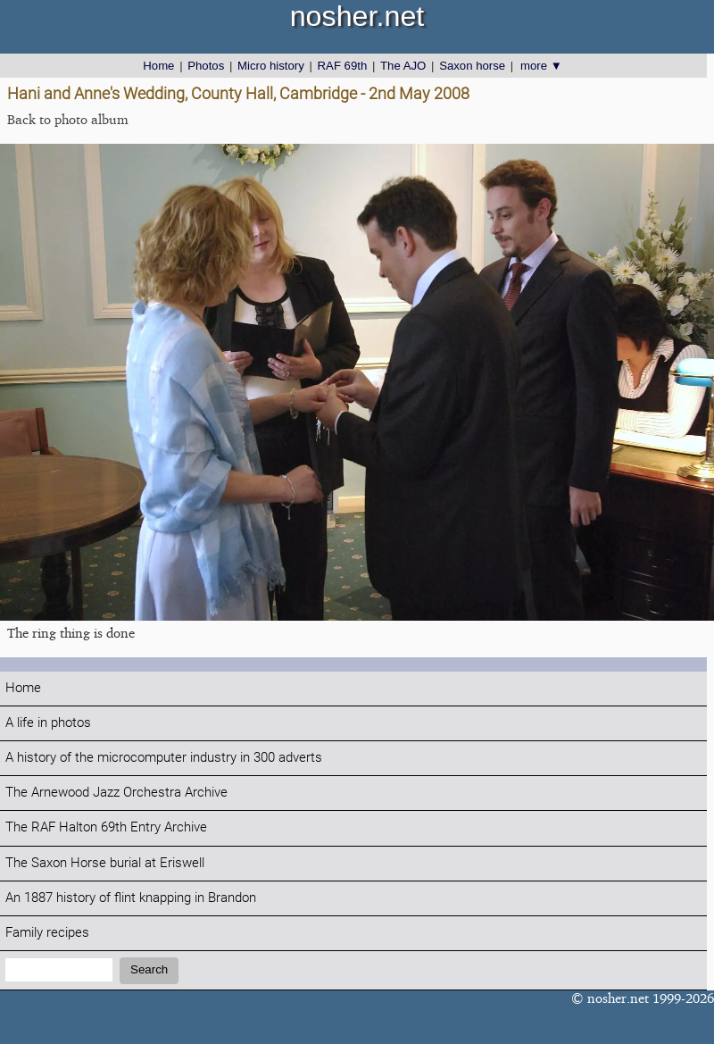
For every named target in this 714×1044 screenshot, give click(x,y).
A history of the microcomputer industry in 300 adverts (163, 757)
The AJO (403, 65)
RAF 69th (343, 65)
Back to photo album (68, 119)
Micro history (270, 65)
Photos (205, 65)
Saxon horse (472, 65)
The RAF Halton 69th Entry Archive (106, 827)
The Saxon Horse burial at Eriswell (104, 863)
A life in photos (48, 723)
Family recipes (47, 932)
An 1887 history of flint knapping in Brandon (130, 898)
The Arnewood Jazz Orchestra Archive (116, 792)
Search (149, 969)
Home (158, 65)
